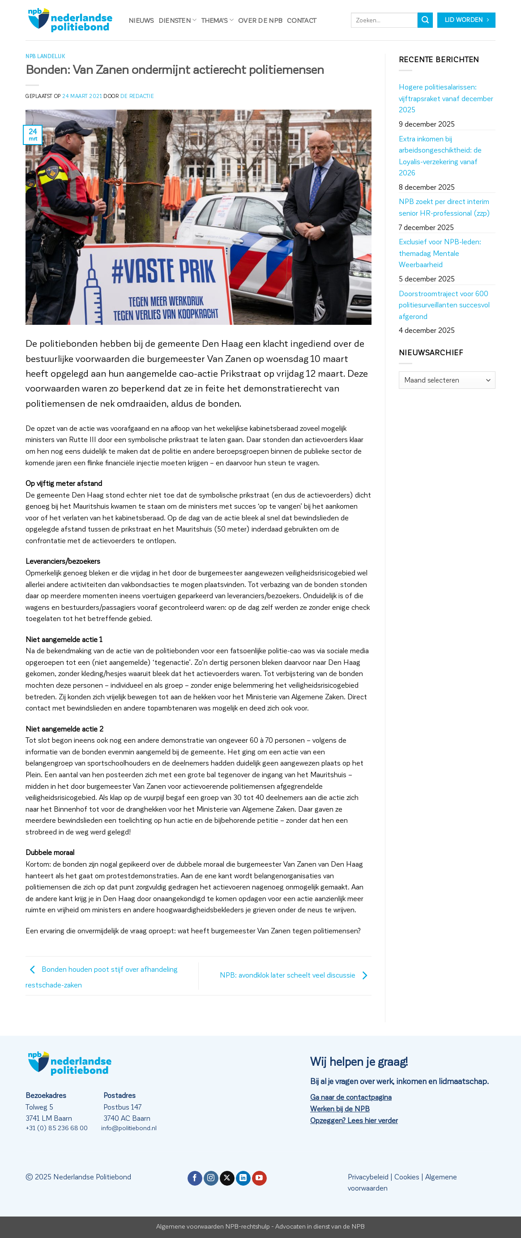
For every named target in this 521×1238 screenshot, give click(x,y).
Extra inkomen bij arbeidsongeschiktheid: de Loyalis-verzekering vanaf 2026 (440, 155)
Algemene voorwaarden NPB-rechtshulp (213, 1226)
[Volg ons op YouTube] (259, 1178)
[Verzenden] (425, 20)
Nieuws (141, 20)
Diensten (177, 20)
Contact (301, 20)
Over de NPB (260, 20)
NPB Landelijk (45, 56)
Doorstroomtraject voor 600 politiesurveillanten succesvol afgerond (444, 304)
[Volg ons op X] (227, 1178)
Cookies (406, 1176)
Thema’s (217, 20)
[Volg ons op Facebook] (195, 1178)
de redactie (137, 96)
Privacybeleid (368, 1176)
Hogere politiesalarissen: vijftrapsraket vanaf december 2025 (446, 98)
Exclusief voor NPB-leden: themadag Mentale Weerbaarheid (440, 252)
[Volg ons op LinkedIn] (243, 1178)
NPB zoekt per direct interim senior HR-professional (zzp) (444, 207)
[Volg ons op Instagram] (211, 1178)
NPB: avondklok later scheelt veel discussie (296, 974)
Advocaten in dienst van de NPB (320, 1226)
